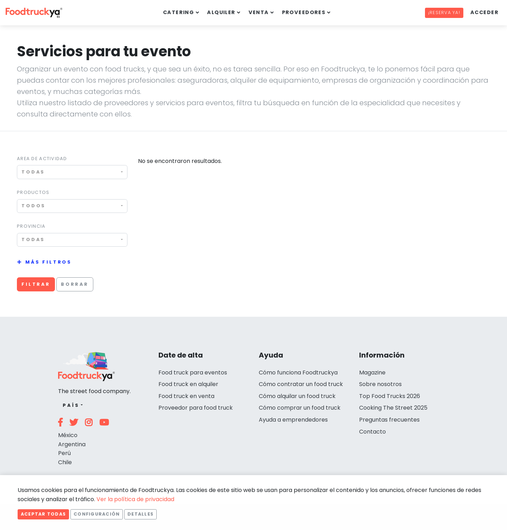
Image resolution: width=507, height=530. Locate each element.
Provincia (31, 226)
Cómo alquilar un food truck (297, 396)
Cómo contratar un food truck (301, 384)
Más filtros (48, 262)
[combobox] (72, 172)
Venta (259, 12)
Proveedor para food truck (195, 408)
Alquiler (221, 12)
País (71, 405)
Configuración (97, 514)
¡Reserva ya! (444, 12)
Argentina (72, 444)
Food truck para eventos (192, 372)
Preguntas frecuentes (389, 420)
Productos (33, 192)
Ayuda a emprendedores (293, 420)
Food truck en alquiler (188, 384)
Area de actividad (42, 159)
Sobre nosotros (380, 384)
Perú (64, 453)
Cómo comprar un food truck (299, 408)
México (67, 435)
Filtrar (35, 284)
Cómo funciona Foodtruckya (298, 372)
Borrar (75, 284)
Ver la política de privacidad (135, 499)
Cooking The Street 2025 (393, 408)
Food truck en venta (186, 396)
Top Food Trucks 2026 (389, 396)
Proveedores (304, 12)
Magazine (372, 372)
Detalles (140, 514)
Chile (65, 462)
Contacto (372, 432)
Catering (178, 12)
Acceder (484, 12)
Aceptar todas (43, 514)
